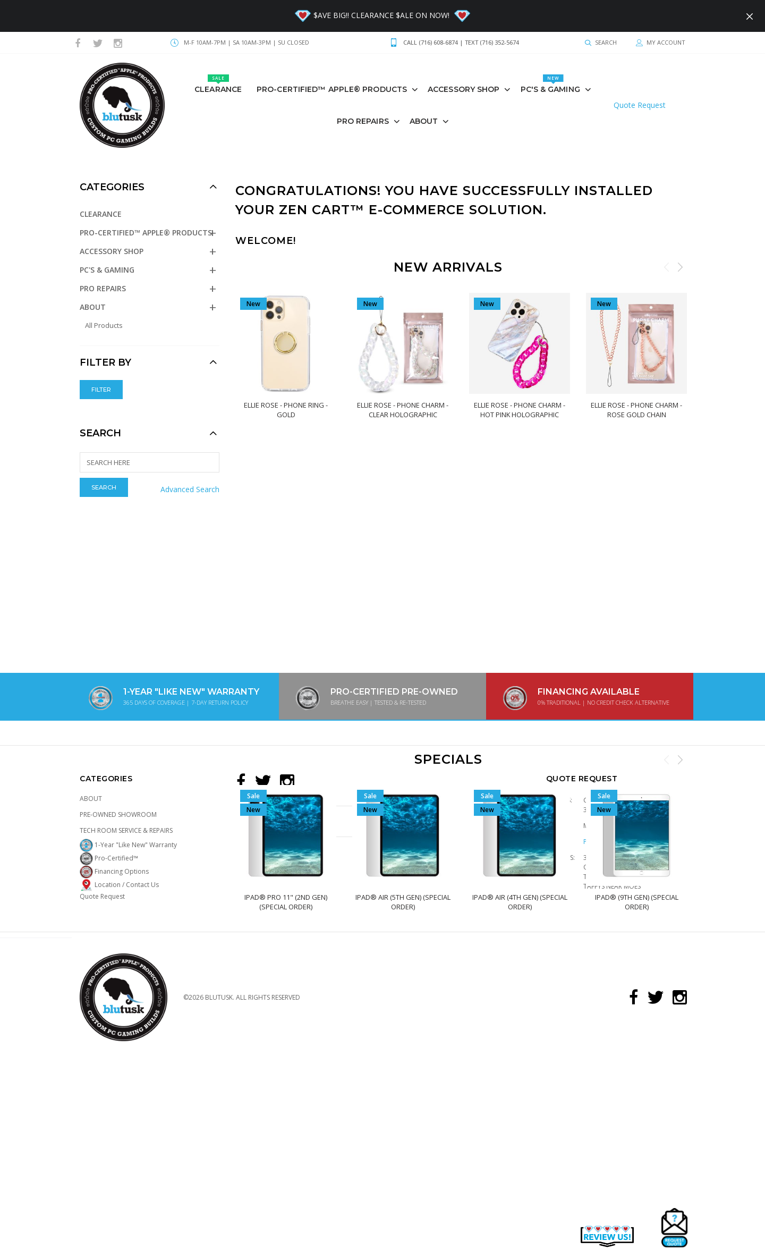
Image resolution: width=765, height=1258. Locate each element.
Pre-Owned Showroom (118, 814)
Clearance (218, 84)
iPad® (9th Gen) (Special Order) (636, 901)
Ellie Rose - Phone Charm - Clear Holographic (402, 409)
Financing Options (114, 871)
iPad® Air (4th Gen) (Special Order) (519, 901)
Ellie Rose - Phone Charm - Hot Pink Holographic (519, 409)
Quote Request (640, 105)
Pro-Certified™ (109, 858)
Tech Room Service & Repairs (126, 830)
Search (100, 433)
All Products (104, 325)
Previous (666, 266)
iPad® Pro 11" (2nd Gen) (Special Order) (285, 901)
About (424, 121)
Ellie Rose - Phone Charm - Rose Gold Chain (636, 409)
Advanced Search (189, 489)
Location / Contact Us (119, 884)
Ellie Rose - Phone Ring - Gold (286, 409)
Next (680, 266)
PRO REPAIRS (363, 121)
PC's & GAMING (550, 84)
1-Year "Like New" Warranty (128, 844)
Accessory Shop (463, 89)
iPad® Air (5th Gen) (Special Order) (402, 901)
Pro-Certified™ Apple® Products (332, 89)
